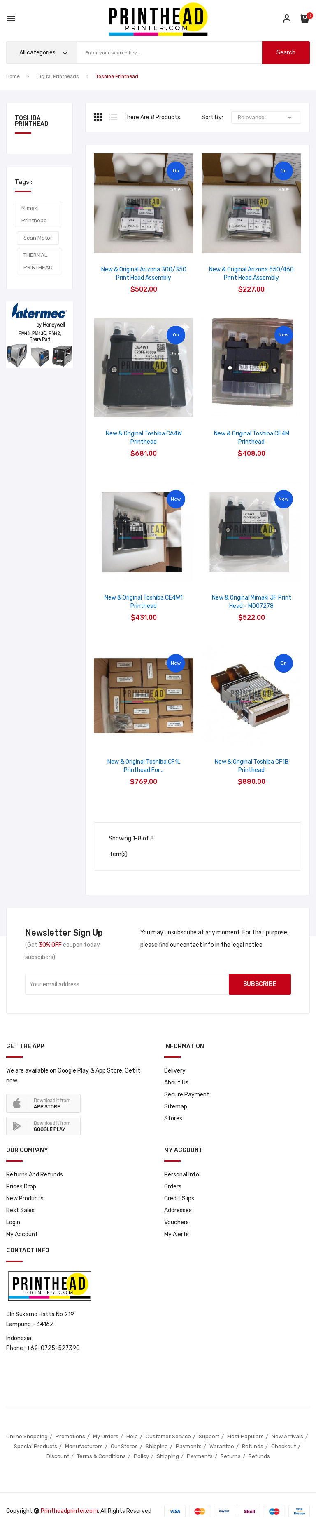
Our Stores (124, 1446)
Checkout (283, 1446)
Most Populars (245, 1436)
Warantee (221, 1446)
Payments (189, 1446)
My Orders (105, 1436)
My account (22, 1234)
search (285, 52)
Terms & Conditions (101, 1456)
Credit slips (179, 1198)
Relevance (266, 117)
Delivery (175, 1070)
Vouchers (176, 1222)
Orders (172, 1186)
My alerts (176, 1234)
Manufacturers (84, 1446)
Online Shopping (27, 1436)
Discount (57, 1456)
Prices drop (21, 1186)
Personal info (181, 1174)
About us (176, 1082)
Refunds (252, 1446)
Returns (231, 1456)
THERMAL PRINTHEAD (38, 261)
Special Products (35, 1446)
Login (13, 1222)
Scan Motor (37, 238)
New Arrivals (287, 1436)
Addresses (178, 1210)
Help (132, 1436)
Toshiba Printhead (32, 121)
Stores (173, 1118)
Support (209, 1436)
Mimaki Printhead (34, 214)
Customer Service (168, 1436)
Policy (141, 1456)
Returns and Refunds (34, 1174)
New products (25, 1198)
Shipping (157, 1446)
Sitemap (175, 1106)
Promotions (70, 1436)
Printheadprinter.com (69, 1511)
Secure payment (186, 1094)
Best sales (20, 1210)
